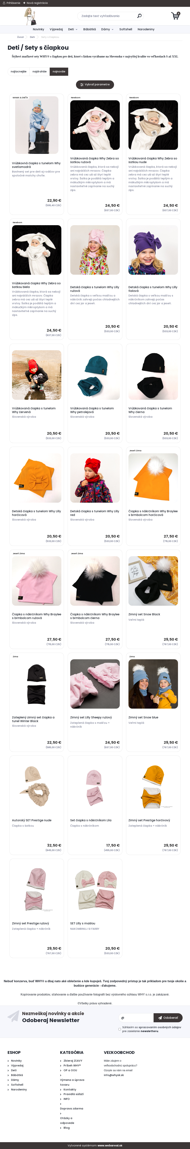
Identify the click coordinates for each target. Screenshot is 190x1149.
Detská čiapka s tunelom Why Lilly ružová (94, 289)
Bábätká (89, 29)
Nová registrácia (37, 3)
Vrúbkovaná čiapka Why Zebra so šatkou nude (152, 160)
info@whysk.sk (114, 1075)
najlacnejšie (18, 71)
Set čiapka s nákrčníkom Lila (90, 820)
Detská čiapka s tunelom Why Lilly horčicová (36, 513)
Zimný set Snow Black (144, 614)
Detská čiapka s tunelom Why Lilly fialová (152, 289)
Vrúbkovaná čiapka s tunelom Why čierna (150, 410)
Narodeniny (146, 29)
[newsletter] (168, 1017)
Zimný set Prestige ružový (30, 923)
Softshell (125, 29)
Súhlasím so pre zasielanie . (151, 1029)
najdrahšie (40, 71)
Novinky (38, 29)
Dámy (105, 29)
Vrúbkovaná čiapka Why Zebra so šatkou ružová (94, 160)
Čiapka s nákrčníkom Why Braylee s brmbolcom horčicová (153, 513)
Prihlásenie (13, 3)
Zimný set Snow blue (143, 717)
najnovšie (59, 71)
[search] (139, 17)
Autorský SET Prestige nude (31, 820)
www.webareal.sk (110, 1145)
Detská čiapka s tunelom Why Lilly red (94, 513)
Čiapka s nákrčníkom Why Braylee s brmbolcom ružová (36, 616)
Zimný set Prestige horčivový (149, 820)
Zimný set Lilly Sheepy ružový (91, 717)
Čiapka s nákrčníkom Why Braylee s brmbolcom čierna (94, 616)
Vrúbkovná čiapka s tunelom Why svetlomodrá (36, 165)
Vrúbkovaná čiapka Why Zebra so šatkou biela (36, 285)
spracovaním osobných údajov (160, 1027)
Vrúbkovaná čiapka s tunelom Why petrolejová (92, 410)
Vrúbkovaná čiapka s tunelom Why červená (34, 410)
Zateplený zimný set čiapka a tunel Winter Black (33, 719)
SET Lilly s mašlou (82, 923)
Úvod (20, 37)
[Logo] (30, 16)
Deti (71, 29)
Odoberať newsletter (70, 1017)
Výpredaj (56, 29)
